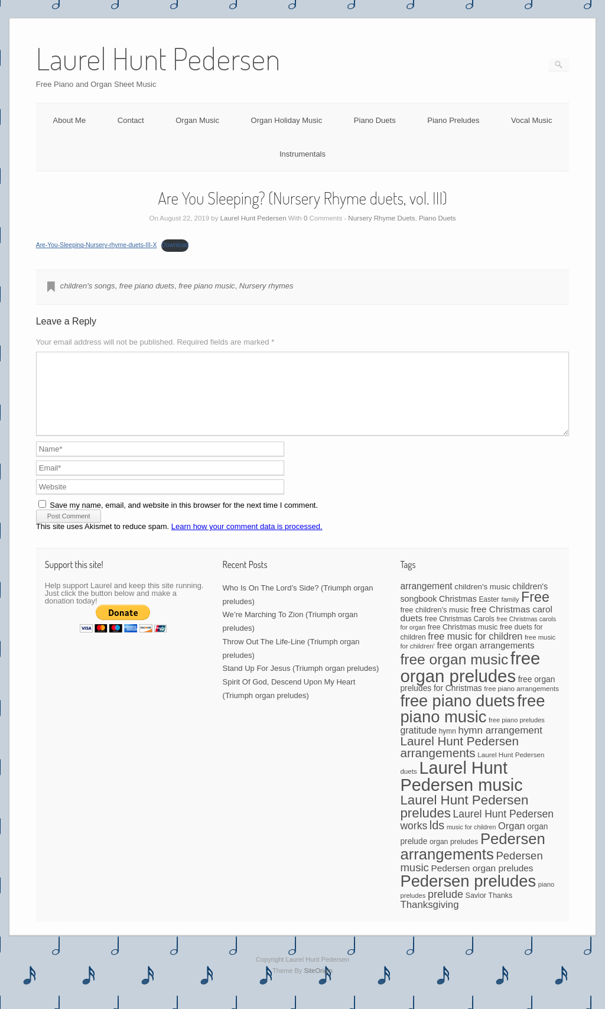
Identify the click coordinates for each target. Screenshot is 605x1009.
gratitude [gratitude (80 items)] (418, 744)
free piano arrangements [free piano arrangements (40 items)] (521, 702)
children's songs (87, 285)
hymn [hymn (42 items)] (447, 745)
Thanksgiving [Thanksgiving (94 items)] (429, 918)
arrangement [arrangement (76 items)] (426, 600)
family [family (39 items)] (510, 613)
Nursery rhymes (266, 285)
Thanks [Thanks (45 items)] (500, 910)
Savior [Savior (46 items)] (476, 910)
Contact (131, 120)
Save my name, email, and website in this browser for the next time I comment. (184, 519)
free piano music (206, 285)
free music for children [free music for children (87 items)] (475, 650)
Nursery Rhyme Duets (381, 218)
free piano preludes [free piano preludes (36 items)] (517, 734)
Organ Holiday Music (287, 120)
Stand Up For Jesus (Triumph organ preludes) (301, 682)
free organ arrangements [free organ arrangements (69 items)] (485, 659)
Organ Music (197, 120)
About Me (69, 120)
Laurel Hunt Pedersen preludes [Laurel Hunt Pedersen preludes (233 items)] (464, 821)
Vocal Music (531, 120)
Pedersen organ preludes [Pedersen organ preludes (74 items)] (482, 882)
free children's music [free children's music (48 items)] (434, 623)
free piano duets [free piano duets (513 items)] (457, 715)
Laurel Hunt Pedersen (253, 218)
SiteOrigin (318, 984)
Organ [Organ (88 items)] (511, 840)
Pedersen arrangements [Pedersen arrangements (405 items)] (472, 861)
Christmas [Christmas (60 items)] (458, 613)
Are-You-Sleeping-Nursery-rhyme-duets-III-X (96, 245)
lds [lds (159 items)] (437, 839)
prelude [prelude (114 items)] (445, 908)
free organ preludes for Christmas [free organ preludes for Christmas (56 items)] (477, 698)
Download (174, 245)
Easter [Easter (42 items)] (489, 613)
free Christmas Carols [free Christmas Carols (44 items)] (460, 633)
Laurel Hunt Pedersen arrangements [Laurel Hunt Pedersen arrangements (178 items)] (459, 761)
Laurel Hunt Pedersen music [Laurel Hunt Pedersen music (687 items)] (461, 791)
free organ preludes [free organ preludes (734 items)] (470, 681)
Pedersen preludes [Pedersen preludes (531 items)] (468, 895)
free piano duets (146, 285)
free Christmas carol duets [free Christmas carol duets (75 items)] (476, 628)
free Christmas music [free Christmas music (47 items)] (463, 641)
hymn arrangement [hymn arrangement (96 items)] (500, 744)
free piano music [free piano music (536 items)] (472, 723)
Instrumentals (302, 154)
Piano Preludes (453, 120)
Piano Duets (375, 120)
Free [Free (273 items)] (535, 611)
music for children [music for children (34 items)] (471, 841)
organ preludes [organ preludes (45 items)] (454, 856)
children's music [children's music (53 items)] (482, 600)
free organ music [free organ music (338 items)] (454, 674)
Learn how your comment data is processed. (247, 540)
